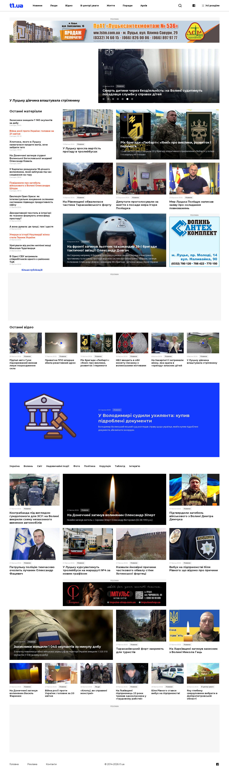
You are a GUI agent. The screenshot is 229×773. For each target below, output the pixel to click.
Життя (114, 5)
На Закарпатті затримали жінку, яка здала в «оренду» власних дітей (167, 363)
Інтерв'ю (134, 465)
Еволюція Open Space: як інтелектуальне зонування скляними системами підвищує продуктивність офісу (31, 200)
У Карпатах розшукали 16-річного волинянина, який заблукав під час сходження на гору (31, 172)
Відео (72, 5)
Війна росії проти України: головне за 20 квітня (59, 692)
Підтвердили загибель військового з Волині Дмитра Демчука (191, 515)
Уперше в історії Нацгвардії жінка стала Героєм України (30, 236)
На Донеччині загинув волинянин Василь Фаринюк (24, 692)
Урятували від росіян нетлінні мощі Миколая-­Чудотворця (30, 247)
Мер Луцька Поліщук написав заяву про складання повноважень (191, 205)
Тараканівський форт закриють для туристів (140, 649)
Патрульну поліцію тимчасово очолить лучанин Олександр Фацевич (32, 569)
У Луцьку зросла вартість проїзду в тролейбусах (82, 150)
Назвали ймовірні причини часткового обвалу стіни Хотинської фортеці (136, 569)
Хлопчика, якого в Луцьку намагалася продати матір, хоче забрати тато (29, 145)
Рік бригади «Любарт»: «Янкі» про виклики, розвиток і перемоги (167, 144)
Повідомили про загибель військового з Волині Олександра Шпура (30, 186)
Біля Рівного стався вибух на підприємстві (165, 691)
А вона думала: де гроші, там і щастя (31, 226)
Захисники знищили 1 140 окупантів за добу (31, 122)
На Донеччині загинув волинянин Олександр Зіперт (112, 514)
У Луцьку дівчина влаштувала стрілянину (46, 100)
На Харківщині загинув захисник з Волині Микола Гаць (193, 649)
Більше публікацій (32, 270)
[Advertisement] (114, 298)
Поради (131, 5)
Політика (89, 465)
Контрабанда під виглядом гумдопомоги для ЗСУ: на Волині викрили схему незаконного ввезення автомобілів (34, 516)
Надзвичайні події (57, 465)
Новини (40, 5)
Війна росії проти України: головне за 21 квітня (32, 132)
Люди (57, 5)
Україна (15, 465)
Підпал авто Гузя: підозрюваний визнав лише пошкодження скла (26, 363)
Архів (147, 5)
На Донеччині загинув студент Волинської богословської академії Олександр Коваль (31, 158)
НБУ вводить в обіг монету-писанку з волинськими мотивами (131, 363)
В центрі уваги (93, 5)
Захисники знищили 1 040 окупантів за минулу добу (59, 645)
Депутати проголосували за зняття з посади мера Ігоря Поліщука (137, 205)
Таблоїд (120, 465)
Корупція (105, 465)
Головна (14, 763)
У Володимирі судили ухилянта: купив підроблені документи (148, 418)
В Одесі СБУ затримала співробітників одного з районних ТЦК (29, 259)
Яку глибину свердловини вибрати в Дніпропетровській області (202, 693)
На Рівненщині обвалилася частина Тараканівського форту (87, 203)
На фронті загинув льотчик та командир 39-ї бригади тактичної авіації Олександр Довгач (114, 248)
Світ (39, 465)
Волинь (28, 465)
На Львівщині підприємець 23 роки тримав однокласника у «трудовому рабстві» (131, 693)
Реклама (32, 763)
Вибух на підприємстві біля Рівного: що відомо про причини (193, 568)
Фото (76, 465)
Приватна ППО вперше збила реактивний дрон (60, 361)
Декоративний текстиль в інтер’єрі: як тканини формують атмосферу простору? (31, 216)
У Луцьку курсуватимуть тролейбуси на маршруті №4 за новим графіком (86, 569)
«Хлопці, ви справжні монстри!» (93, 691)
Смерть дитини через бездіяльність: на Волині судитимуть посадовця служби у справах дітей (155, 92)
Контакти (51, 763)
